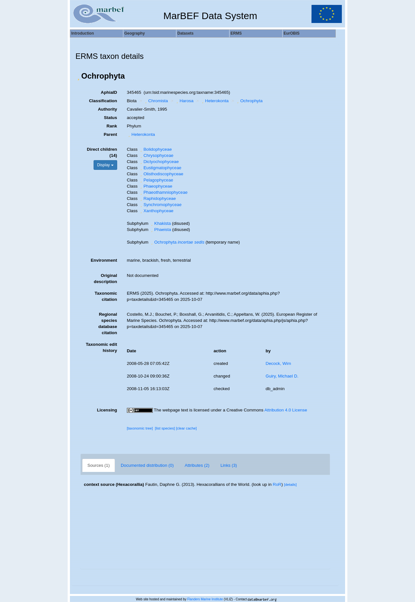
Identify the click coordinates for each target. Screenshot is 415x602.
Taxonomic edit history (101, 347)
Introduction (82, 33)
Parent (110, 134)
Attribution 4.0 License (285, 410)
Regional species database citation (107, 323)
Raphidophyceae (157, 198)
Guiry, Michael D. (282, 376)
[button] (78, 76)
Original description (105, 278)
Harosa (184, 100)
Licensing (107, 410)
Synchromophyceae (160, 204)
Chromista (156, 100)
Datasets (185, 33)
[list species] (165, 428)
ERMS (236, 33)
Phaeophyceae (155, 186)
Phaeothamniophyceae (163, 192)
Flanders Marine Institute (205, 599)
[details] (290, 485)
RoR (277, 484)
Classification (103, 100)
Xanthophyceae (156, 210)
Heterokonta (214, 100)
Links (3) (228, 465)
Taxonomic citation (106, 296)
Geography (134, 33)
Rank (112, 126)
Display (105, 165)
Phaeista (160, 229)
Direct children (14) (102, 152)
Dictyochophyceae (159, 161)
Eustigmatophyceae (160, 167)
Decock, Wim (278, 363)
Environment (104, 260)
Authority (107, 109)
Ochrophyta (249, 100)
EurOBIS (291, 33)
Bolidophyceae (155, 149)
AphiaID (109, 92)
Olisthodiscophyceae (161, 173)
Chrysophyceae (156, 155)
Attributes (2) (197, 465)
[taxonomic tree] (140, 428)
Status (110, 117)
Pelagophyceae (156, 180)
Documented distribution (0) (147, 465)
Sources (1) (98, 465)
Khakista (160, 223)
